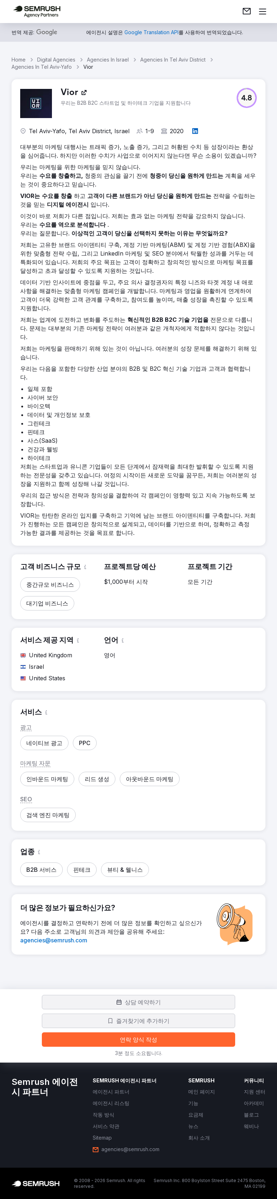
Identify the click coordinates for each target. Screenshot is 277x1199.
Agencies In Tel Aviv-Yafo (42, 67)
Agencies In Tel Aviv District (173, 60)
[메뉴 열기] (262, 11)
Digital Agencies (56, 60)
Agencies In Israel (108, 60)
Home (19, 60)
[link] (246, 11)
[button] (247, 98)
